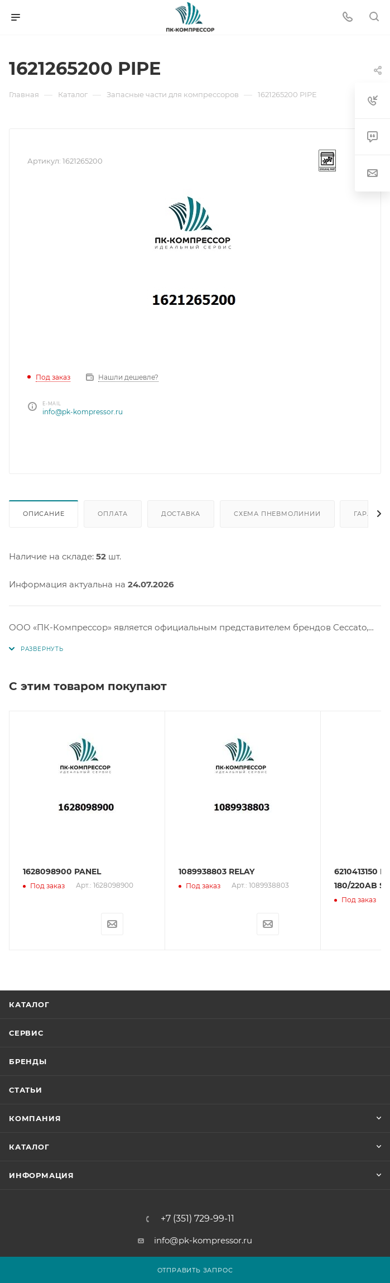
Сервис (26, 1032)
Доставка (180, 514)
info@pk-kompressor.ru (82, 412)
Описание (43, 514)
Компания (35, 1118)
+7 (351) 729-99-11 (197, 1218)
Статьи (25, 1089)
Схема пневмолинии (277, 514)
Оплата (113, 514)
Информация (41, 1175)
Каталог (29, 1004)
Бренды (28, 1061)
